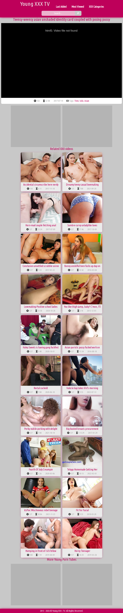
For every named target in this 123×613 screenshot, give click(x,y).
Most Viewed (77, 6)
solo (81, 101)
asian (86, 101)
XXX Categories (96, 6)
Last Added (61, 6)
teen (76, 101)
